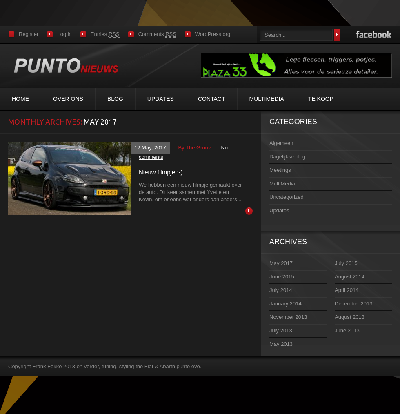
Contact (211, 99)
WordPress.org (212, 34)
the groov (198, 148)
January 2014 (285, 303)
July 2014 (280, 290)
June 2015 (281, 277)
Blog (115, 99)
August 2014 (349, 277)
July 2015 (346, 263)
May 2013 (281, 344)
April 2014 (347, 290)
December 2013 (354, 303)
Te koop (320, 99)
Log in (64, 34)
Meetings (280, 170)
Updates (160, 99)
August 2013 (349, 317)
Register (28, 34)
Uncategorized (286, 197)
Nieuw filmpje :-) (161, 172)
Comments (157, 34)
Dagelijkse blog (287, 157)
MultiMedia (266, 99)
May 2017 (281, 263)
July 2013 (280, 330)
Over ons (68, 99)
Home (20, 99)
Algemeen (281, 143)
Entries (105, 34)
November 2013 (288, 317)
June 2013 (347, 330)
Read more (249, 211)
